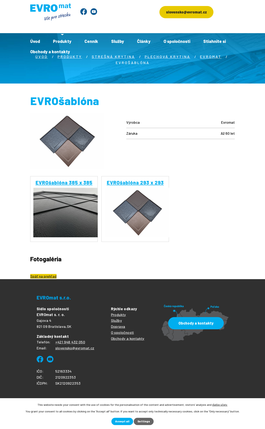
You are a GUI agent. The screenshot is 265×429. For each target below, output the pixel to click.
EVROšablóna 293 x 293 (135, 182)
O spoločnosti (177, 41)
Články (144, 41)
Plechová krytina (167, 56)
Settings (143, 421)
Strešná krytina (113, 56)
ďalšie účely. (220, 404)
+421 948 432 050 (70, 342)
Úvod (35, 41)
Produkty (62, 41)
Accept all (122, 421)
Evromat (211, 56)
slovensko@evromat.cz (186, 12)
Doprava (118, 326)
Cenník (91, 41)
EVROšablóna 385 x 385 (64, 182)
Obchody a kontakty (50, 51)
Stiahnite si (214, 41)
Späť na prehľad (43, 276)
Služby (117, 41)
